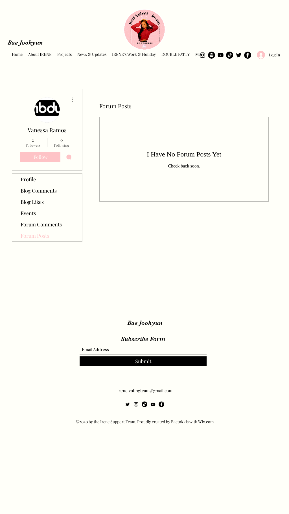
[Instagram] (202, 55)
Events (28, 213)
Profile (28, 179)
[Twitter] (238, 55)
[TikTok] (229, 55)
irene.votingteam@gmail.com (144, 390)
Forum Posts (35, 235)
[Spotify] (211, 55)
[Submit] (143, 361)
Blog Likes (32, 201)
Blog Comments (39, 190)
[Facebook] (247, 55)
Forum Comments (41, 224)
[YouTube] (220, 55)
